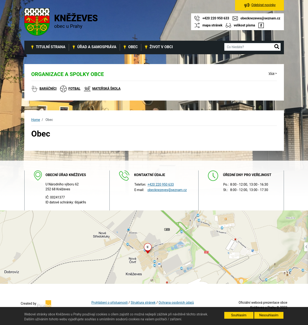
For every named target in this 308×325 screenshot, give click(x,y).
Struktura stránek (143, 302)
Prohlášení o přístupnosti (109, 302)
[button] (276, 47)
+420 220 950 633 (160, 184)
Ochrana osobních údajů (176, 302)
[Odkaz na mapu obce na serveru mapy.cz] (154, 247)
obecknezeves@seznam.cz (167, 190)
